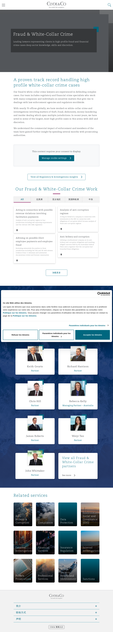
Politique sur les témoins (24, 316)
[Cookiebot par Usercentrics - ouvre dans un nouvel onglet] (99, 294)
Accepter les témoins (92, 335)
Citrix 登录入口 (56, 627)
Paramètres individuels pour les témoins (87, 325)
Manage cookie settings (54, 158)
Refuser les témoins (20, 335)
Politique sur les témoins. (15, 313)
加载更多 (56, 272)
